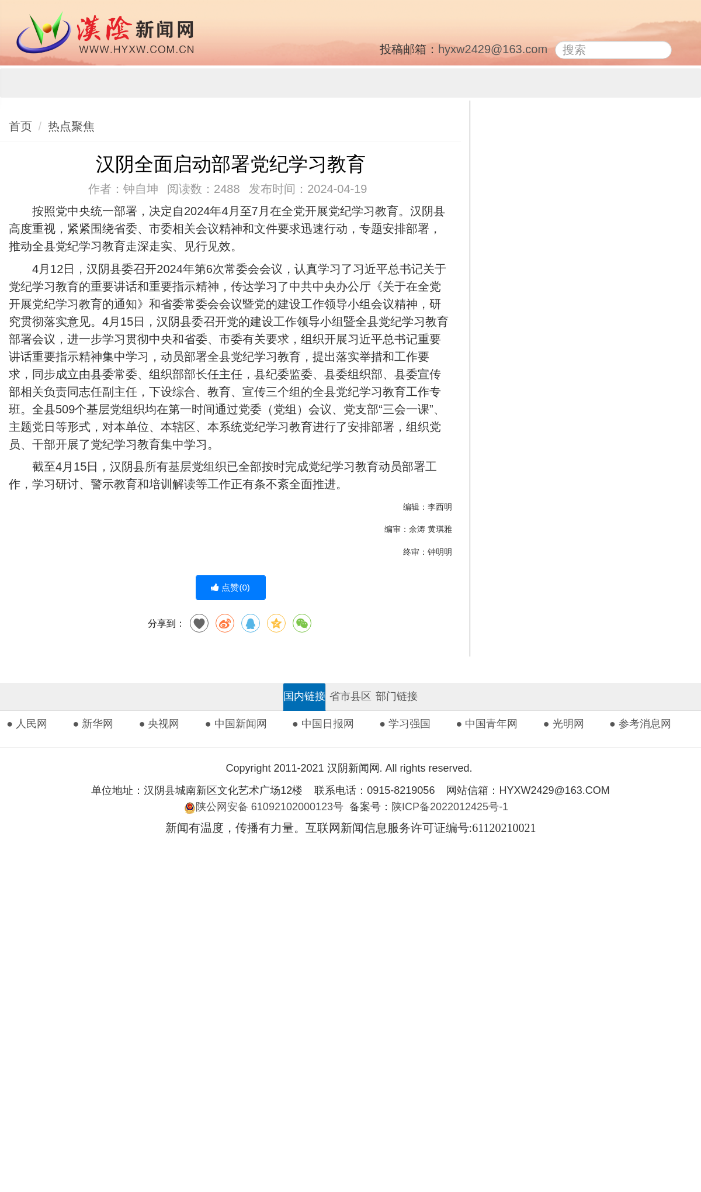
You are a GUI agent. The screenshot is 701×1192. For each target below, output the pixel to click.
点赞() (230, 587)
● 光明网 (563, 724)
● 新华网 (92, 724)
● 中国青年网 (487, 724)
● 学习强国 (405, 724)
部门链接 (397, 696)
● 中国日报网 (323, 724)
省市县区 (350, 696)
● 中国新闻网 (236, 724)
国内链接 (304, 696)
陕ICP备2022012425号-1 (454, 807)
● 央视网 (159, 724)
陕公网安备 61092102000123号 (263, 807)
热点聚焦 (71, 126)
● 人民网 (26, 724)
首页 (20, 126)
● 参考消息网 (640, 724)
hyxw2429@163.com (492, 49)
